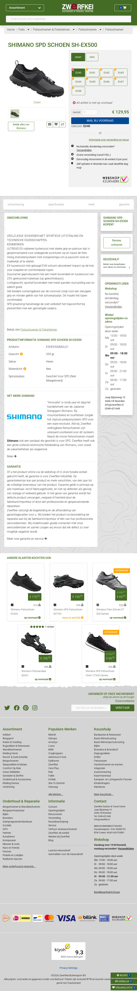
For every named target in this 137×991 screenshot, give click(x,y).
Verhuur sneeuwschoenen (62, 829)
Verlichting (8, 786)
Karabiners (9, 836)
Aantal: (77, 112)
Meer (11, 456)
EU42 (105, 71)
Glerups (52, 738)
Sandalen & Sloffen (13, 775)
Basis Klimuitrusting (105, 738)
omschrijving (16, 204)
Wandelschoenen (12, 749)
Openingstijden (56, 810)
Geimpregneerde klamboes (17, 821)
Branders (8, 817)
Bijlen (97, 745)
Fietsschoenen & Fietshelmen (38, 329)
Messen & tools (11, 844)
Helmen (7, 832)
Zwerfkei (53, 764)
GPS (5, 829)
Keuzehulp (102, 729)
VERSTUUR (122, 707)
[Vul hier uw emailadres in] (91, 707)
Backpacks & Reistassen (107, 734)
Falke (51, 775)
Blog (50, 840)
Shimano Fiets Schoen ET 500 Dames (110, 611)
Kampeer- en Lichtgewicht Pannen (113, 779)
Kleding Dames (11, 783)
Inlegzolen (99, 768)
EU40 (76, 71)
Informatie (56, 801)
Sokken (7, 734)
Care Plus (53, 768)
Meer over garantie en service (27, 538)
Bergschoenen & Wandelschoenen (21, 806)
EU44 (76, 80)
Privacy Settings (68, 968)
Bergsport (8, 738)
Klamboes (99, 786)
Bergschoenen (11, 760)
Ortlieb (52, 779)
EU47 (119, 80)
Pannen (7, 851)
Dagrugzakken (102, 753)
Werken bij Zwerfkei (59, 836)
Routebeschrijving (58, 821)
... (27, 29)
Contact (52, 806)
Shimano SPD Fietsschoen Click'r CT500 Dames (100, 673)
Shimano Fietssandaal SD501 (33, 673)
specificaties (56, 204)
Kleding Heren (10, 753)
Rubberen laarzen (12, 858)
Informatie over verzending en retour (109, 139)
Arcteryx (53, 742)
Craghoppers (55, 753)
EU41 (90, 71)
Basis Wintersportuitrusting (109, 742)
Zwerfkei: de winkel (58, 832)
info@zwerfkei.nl (114, 404)
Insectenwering (102, 772)
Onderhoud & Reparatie (21, 801)
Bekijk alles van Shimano (21, 126)
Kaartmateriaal (102, 775)
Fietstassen (100, 760)
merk (91, 204)
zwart (78, 57)
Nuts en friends (11, 847)
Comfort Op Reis (12, 768)
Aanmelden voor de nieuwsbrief (65, 854)
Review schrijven (116, 242)
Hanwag (53, 786)
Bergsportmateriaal (13, 810)
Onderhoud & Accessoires (17, 779)
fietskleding (52, 445)
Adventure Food (57, 757)
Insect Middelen (11, 772)
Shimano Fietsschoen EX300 (22, 611)
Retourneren (55, 814)
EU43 (119, 71)
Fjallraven (53, 760)
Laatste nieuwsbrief (59, 850)
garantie (124, 204)
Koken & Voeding (12, 742)
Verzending (54, 817)
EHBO (97, 757)
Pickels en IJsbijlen (13, 855)
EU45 (90, 80)
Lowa (51, 745)
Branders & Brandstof (106, 749)
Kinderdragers (102, 783)
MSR (51, 749)
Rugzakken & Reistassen (16, 745)
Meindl (52, 734)
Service (52, 825)
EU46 (105, 80)
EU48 (76, 89)
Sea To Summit (56, 783)
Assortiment (25, 8)
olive (92, 57)
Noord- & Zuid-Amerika (15, 757)
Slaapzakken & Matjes (15, 764)
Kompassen (9, 840)
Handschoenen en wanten (108, 764)
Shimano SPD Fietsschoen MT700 (68, 611)
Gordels (7, 825)
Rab (50, 772)
